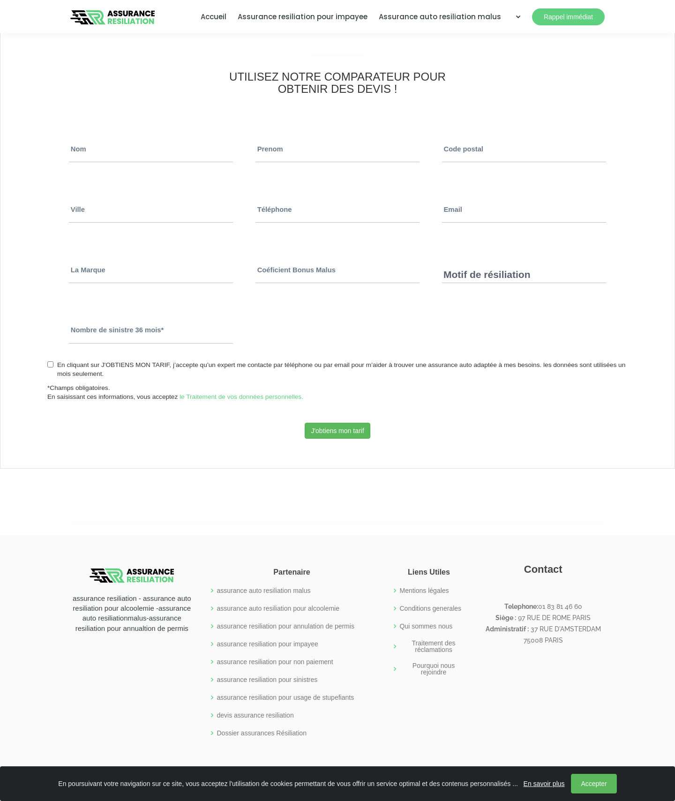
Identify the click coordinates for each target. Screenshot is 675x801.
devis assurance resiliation (255, 715)
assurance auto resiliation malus (264, 590)
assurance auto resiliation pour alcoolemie (278, 608)
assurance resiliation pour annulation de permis (285, 626)
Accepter (596, 786)
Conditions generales (431, 608)
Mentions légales (424, 590)
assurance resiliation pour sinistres (267, 679)
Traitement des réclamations (434, 646)
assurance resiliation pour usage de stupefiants (285, 697)
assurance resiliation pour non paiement (275, 662)
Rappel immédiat (568, 17)
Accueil (213, 17)
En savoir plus (547, 786)
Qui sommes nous (426, 626)
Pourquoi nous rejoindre (433, 668)
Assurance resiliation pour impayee (303, 17)
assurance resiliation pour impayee (267, 644)
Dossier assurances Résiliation (262, 733)
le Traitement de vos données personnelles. (241, 396)
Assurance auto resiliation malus (440, 17)
